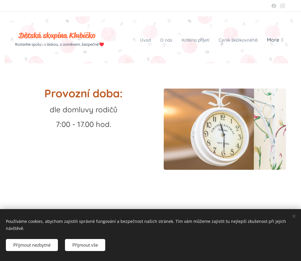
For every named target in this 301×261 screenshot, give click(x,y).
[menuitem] (133, 40)
